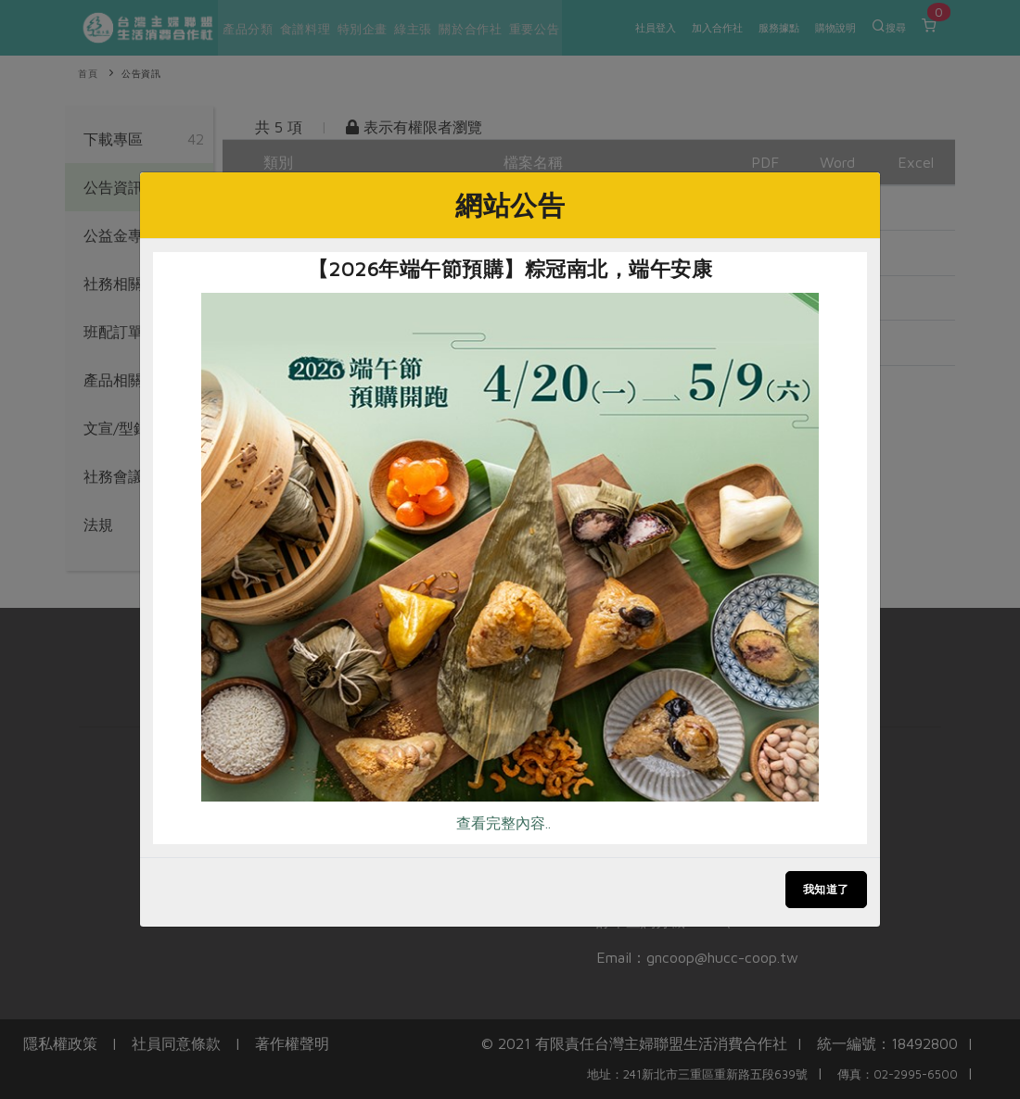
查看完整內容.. (503, 823)
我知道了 (826, 889)
